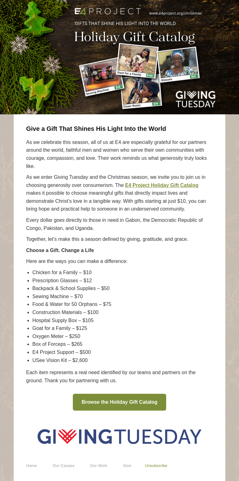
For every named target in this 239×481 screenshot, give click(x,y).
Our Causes (63, 465)
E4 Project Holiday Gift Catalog (162, 185)
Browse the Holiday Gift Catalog (119, 402)
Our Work (98, 465)
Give (127, 465)
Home (31, 465)
